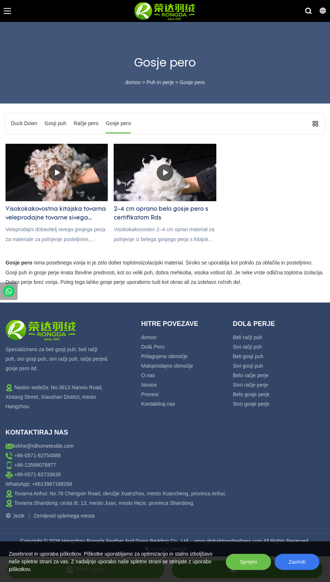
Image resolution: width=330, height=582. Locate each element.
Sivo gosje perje (251, 404)
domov (132, 82)
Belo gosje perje (251, 394)
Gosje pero (192, 82)
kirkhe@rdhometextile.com (43, 446)
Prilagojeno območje (164, 356)
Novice (149, 385)
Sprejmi (248, 562)
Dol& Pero (153, 347)
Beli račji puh (247, 337)
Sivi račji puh (247, 347)
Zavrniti (297, 562)
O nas (148, 375)
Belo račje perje (250, 375)
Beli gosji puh (248, 356)
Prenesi (149, 394)
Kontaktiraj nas (158, 404)
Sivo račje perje (250, 385)
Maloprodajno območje (167, 366)
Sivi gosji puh (248, 366)
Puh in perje (160, 82)
